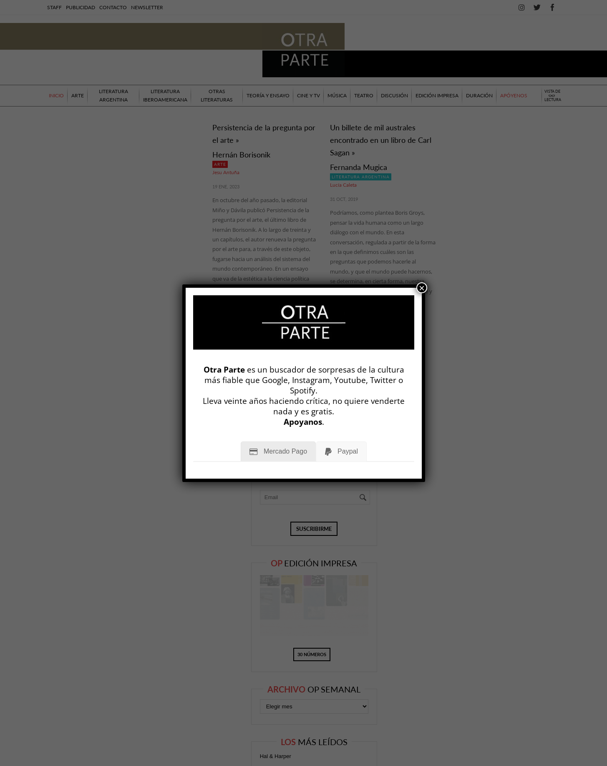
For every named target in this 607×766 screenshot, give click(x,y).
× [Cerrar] (422, 287)
